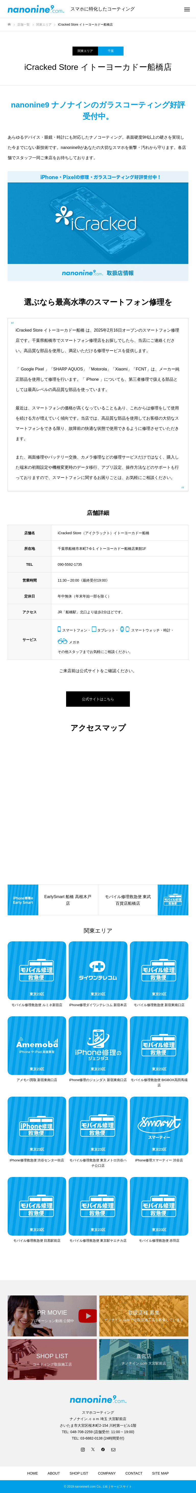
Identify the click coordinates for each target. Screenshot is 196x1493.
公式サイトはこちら (98, 699)
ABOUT (54, 1473)
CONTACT (133, 1473)
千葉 (111, 51)
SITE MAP (160, 1473)
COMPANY (107, 1473)
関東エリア (85, 51)
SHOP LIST (79, 1473)
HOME (32, 1473)
